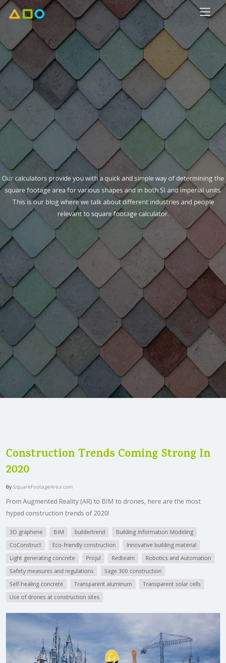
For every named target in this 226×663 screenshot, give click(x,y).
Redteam (123, 558)
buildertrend (90, 532)
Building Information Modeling (154, 532)
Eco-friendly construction (84, 545)
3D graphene (26, 532)
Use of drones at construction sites (54, 597)
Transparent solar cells (172, 584)
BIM (58, 532)
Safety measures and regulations (51, 571)
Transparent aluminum (103, 584)
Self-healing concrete (36, 584)
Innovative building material (161, 545)
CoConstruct (25, 545)
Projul (93, 558)
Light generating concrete (42, 558)
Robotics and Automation (178, 558)
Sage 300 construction (133, 571)
